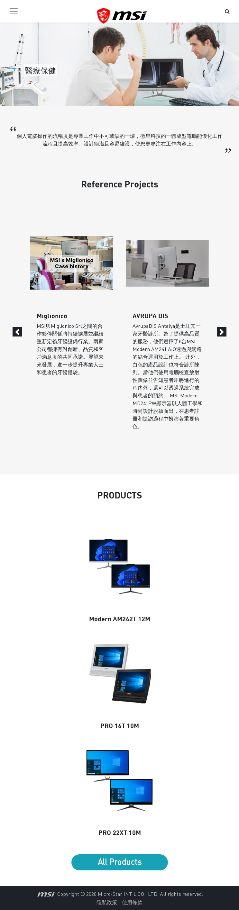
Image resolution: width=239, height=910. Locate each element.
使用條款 (132, 902)
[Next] (221, 332)
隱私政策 (107, 902)
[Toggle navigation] (14, 11)
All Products (120, 862)
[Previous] (17, 332)
